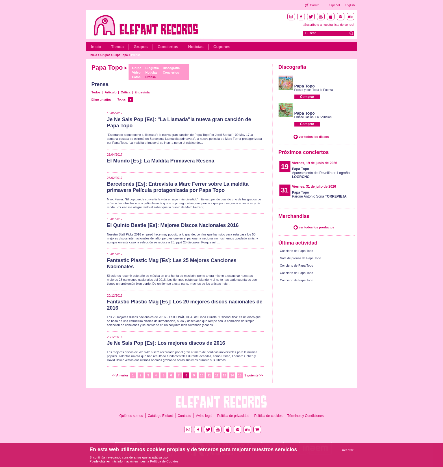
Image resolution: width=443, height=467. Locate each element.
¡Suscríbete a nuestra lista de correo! (328, 24)
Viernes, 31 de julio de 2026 (314, 186)
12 (216, 375)
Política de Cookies (164, 461)
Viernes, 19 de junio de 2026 (314, 163)
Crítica (125, 92)
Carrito (314, 5)
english (350, 5)
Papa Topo (121, 55)
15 (239, 375)
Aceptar (347, 450)
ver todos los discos (314, 136)
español (334, 5)
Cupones (221, 46)
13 (224, 375)
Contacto (184, 416)
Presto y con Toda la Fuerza (313, 89)
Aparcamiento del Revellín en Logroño (321, 173)
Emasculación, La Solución (313, 117)
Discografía (171, 68)
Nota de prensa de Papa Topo (300, 258)
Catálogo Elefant (160, 416)
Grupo (136, 68)
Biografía (152, 68)
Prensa (135, 55)
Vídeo (136, 72)
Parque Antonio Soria (319, 194)
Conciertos (168, 46)
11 (209, 375)
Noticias (195, 46)
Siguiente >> (253, 375)
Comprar (307, 97)
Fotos (136, 77)
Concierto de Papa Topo (296, 250)
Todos (96, 92)
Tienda (117, 46)
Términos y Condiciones (305, 416)
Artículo (111, 92)
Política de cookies (268, 416)
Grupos (141, 46)
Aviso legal (204, 416)
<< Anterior (120, 375)
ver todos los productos (316, 227)
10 (201, 375)
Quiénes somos (131, 416)
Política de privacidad (233, 416)
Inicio (96, 46)
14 (232, 375)
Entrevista (142, 92)
